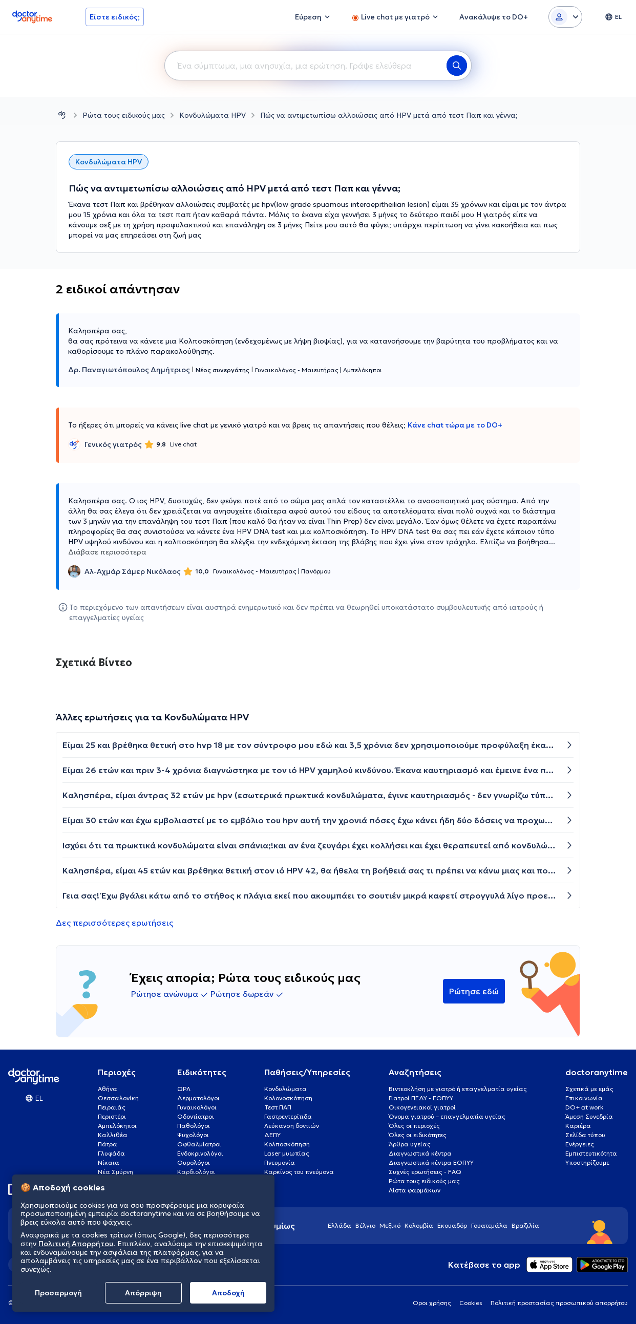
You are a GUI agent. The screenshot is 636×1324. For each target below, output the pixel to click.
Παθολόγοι (193, 1125)
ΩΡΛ (183, 1089)
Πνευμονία (279, 1162)
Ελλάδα (339, 1225)
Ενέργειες (579, 1144)
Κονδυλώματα (285, 1089)
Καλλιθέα (113, 1135)
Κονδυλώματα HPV (212, 115)
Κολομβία (419, 1225)
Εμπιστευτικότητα (591, 1153)
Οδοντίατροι (195, 1116)
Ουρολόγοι (193, 1162)
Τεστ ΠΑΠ (277, 1107)
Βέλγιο (365, 1225)
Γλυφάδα (111, 1153)
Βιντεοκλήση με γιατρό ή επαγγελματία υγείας (458, 1089)
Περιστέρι (112, 1116)
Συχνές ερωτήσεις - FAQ (425, 1172)
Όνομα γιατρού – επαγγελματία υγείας (447, 1116)
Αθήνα (107, 1089)
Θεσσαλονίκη (118, 1098)
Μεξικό (389, 1225)
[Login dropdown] (565, 17)
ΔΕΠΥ (272, 1135)
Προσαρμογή (58, 1292)
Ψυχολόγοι (193, 1135)
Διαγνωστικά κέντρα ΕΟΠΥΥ (431, 1162)
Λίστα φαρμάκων (414, 1190)
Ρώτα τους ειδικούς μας (123, 115)
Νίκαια (108, 1162)
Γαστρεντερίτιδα (288, 1116)
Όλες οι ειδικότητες (418, 1135)
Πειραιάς (111, 1107)
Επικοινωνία (584, 1098)
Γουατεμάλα (489, 1225)
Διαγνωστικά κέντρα (420, 1153)
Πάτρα (107, 1144)
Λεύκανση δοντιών (291, 1125)
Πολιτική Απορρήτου (75, 1243)
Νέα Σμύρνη (115, 1172)
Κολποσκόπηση (287, 1144)
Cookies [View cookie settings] (470, 1303)
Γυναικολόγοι (197, 1107)
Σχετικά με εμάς (589, 1089)
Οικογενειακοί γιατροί (422, 1107)
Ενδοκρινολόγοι (200, 1153)
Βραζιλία (525, 1225)
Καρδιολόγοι (196, 1172)
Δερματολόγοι (198, 1098)
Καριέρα (578, 1125)
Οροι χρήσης (432, 1303)
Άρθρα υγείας (410, 1144)
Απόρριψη (143, 1292)
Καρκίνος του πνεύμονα (299, 1172)
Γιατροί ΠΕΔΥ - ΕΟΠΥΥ (421, 1098)
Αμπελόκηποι (117, 1125)
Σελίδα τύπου (585, 1135)
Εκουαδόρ (452, 1225)
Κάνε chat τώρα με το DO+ (455, 425)
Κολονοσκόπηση (288, 1098)
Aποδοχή (228, 1292)
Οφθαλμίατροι (199, 1144)
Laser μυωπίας (286, 1153)
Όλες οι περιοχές (414, 1125)
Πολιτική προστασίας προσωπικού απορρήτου (559, 1303)
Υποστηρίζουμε (587, 1162)
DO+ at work (584, 1107)
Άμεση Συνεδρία (589, 1116)
